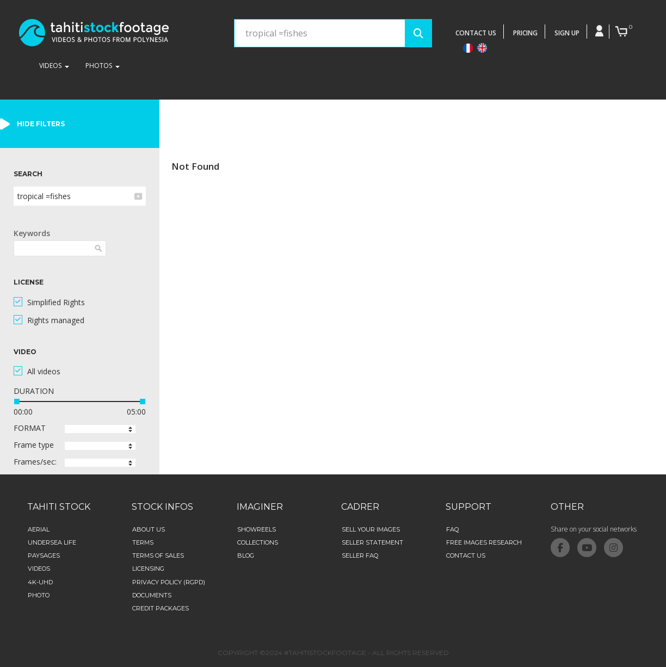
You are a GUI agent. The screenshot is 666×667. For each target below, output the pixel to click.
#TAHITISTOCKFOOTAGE (325, 653)
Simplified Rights (56, 302)
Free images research (484, 542)
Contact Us (465, 555)
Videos (39, 568)
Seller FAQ (360, 555)
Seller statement (372, 542)
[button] (100, 429)
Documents (151, 595)
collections (257, 542)
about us (148, 529)
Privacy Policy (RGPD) (168, 582)
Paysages (44, 555)
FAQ (452, 529)
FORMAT (30, 428)
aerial (39, 529)
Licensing (148, 568)
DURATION (34, 391)
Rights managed (55, 320)
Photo (39, 595)
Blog (245, 555)
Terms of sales (158, 555)
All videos (43, 371)
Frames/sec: (35, 461)
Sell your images (371, 529)
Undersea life (52, 542)
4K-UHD (40, 582)
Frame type (34, 445)
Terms (142, 542)
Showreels (256, 529)
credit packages (160, 608)
